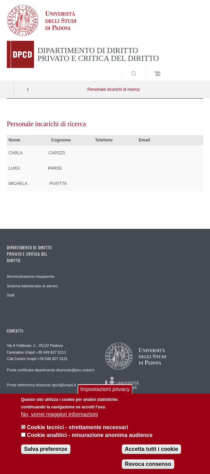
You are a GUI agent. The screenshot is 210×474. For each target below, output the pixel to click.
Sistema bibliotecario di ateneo (32, 286)
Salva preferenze (45, 454)
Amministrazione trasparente (30, 276)
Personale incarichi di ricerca (113, 89)
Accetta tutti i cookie (151, 454)
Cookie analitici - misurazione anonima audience (89, 440)
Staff (10, 295)
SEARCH (187, 67)
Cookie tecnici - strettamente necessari (77, 433)
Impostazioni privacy (105, 394)
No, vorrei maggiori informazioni (59, 420)
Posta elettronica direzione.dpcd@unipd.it (41, 385)
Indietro (28, 89)
